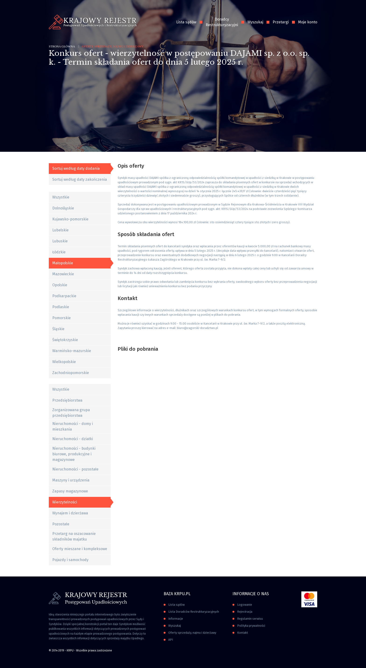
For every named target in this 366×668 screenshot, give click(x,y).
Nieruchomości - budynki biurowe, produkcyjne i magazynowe (73, 454)
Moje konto (307, 22)
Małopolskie (62, 263)
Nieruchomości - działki (72, 439)
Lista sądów (186, 22)
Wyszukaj (255, 22)
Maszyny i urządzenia (70, 480)
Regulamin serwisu (250, 618)
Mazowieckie (63, 274)
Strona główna (62, 46)
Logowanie (244, 604)
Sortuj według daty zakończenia (79, 179)
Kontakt (242, 632)
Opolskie (59, 285)
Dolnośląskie (63, 208)
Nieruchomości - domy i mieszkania (72, 426)
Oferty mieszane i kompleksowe (79, 549)
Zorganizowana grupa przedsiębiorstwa (71, 413)
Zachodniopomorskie (70, 373)
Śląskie (58, 329)
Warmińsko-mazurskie (71, 351)
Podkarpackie (64, 296)
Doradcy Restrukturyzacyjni (222, 22)
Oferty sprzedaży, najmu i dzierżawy (192, 632)
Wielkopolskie (64, 362)
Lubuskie (60, 241)
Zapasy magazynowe (70, 491)
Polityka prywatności (251, 625)
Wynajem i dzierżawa (70, 513)
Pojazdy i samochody (70, 560)
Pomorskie (61, 318)
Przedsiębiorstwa (67, 400)
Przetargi (281, 22)
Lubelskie (60, 230)
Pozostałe (60, 524)
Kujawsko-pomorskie (70, 219)
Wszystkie (60, 197)
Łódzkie (59, 252)
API (170, 639)
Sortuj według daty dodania (76, 168)
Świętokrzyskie (65, 340)
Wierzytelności (64, 502)
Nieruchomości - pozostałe (75, 469)
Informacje (175, 618)
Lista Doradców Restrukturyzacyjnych (193, 611)
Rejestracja (244, 611)
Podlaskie (60, 307)
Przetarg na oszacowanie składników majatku (74, 536)
